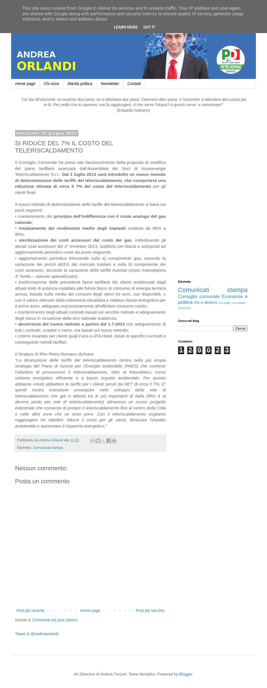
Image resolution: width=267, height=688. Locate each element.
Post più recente (30, 610)
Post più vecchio (150, 610)
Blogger (185, 674)
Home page (25, 83)
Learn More (126, 27)
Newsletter (110, 83)
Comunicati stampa (48, 448)
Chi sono (51, 83)
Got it (149, 27)
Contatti (134, 83)
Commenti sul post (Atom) (54, 620)
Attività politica (80, 83)
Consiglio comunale (199, 296)
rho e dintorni (205, 302)
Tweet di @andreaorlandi (36, 634)
